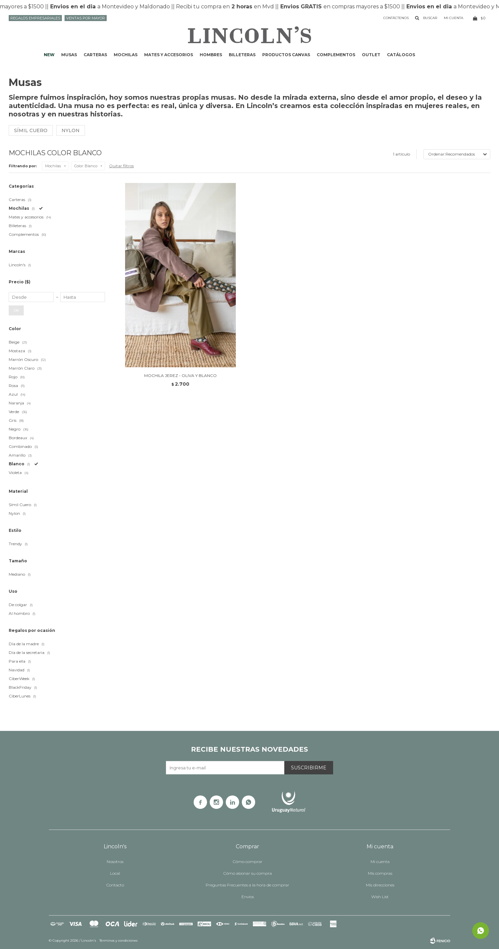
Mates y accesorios (168, 54)
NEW (49, 54)
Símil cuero (30, 130)
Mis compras (380, 873)
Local (115, 873)
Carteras (95, 54)
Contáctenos (396, 18)
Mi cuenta (380, 861)
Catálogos (401, 54)
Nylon (71, 130)
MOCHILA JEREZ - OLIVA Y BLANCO (180, 375)
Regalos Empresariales (35, 18)
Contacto (115, 884)
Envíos (247, 896)
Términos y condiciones (118, 940)
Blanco (85, 166)
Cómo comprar (248, 861)
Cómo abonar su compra (247, 873)
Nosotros (115, 861)
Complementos (336, 54)
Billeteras (242, 54)
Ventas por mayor (85, 18)
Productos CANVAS (286, 54)
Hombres (211, 54)
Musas (69, 54)
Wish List (380, 896)
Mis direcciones (380, 884)
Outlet (371, 54)
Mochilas (125, 54)
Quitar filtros (121, 165)
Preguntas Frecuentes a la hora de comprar (247, 884)
